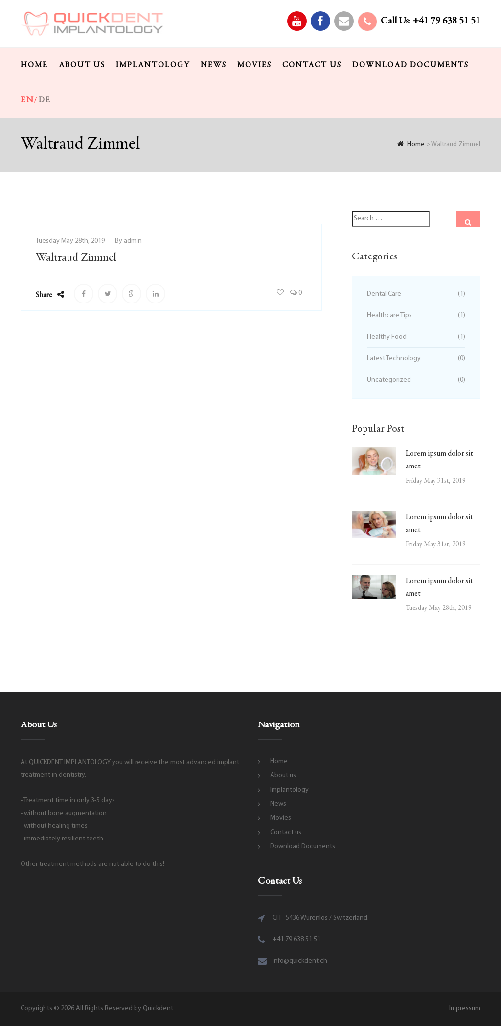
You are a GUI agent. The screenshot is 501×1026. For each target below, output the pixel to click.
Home (34, 65)
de (45, 100)
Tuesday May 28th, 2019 (70, 241)
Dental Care (384, 294)
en (27, 100)
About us (82, 65)
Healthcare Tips (389, 315)
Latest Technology (394, 358)
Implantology (153, 65)
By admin (128, 241)
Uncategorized (389, 380)
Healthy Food (387, 337)
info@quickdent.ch (300, 961)
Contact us (312, 65)
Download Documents (410, 65)
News (214, 65)
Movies (254, 65)
